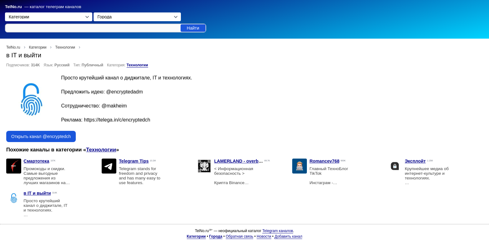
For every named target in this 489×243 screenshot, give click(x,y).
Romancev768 (324, 161)
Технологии (137, 65)
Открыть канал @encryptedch (41, 136)
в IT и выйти (37, 193)
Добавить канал (288, 236)
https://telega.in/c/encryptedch (117, 119)
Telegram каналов (277, 231)
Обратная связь (239, 236)
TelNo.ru (13, 6)
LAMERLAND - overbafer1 (241, 161)
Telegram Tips (133, 161)
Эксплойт (415, 161)
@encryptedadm (124, 91)
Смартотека (36, 161)
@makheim (114, 105)
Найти (193, 28)
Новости (264, 236)
